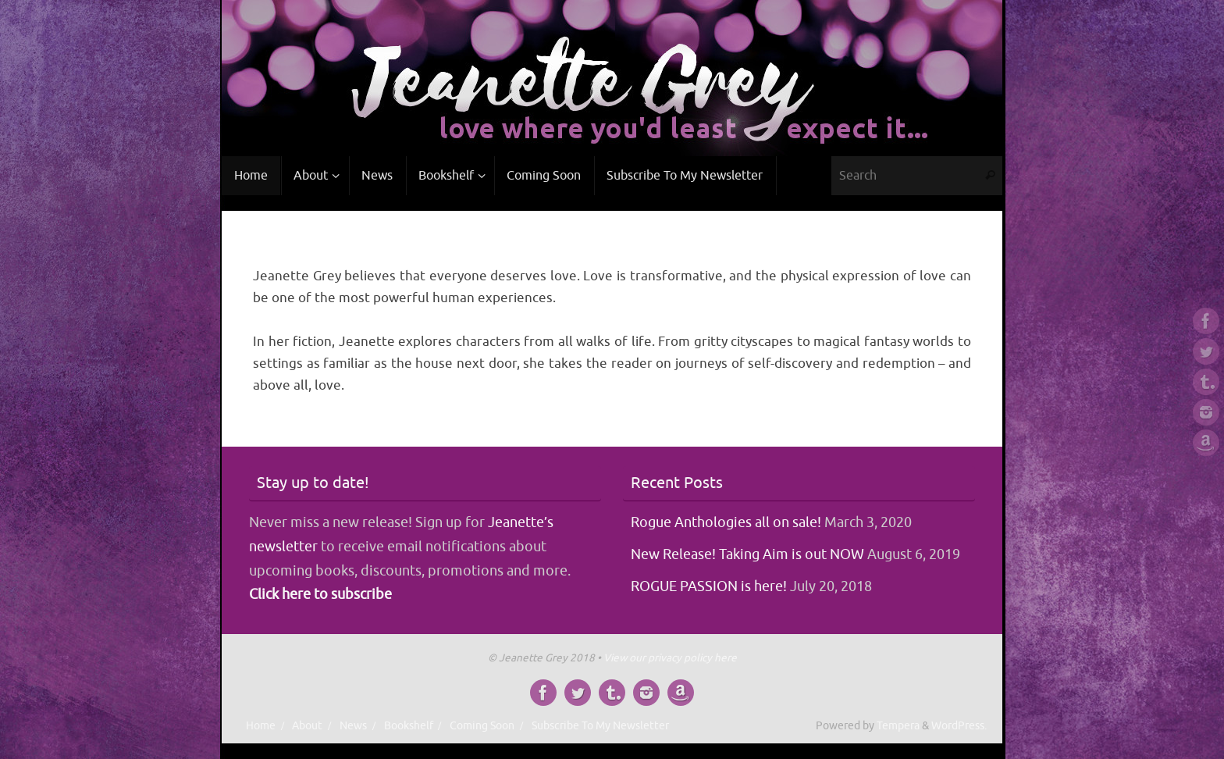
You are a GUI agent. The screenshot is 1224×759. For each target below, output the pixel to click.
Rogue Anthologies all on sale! (726, 522)
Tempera (898, 725)
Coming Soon (482, 725)
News (353, 725)
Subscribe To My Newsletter (600, 725)
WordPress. (959, 725)
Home (261, 725)
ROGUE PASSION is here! (709, 586)
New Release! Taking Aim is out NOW (747, 554)
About (307, 725)
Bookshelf (408, 725)
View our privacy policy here (670, 658)
